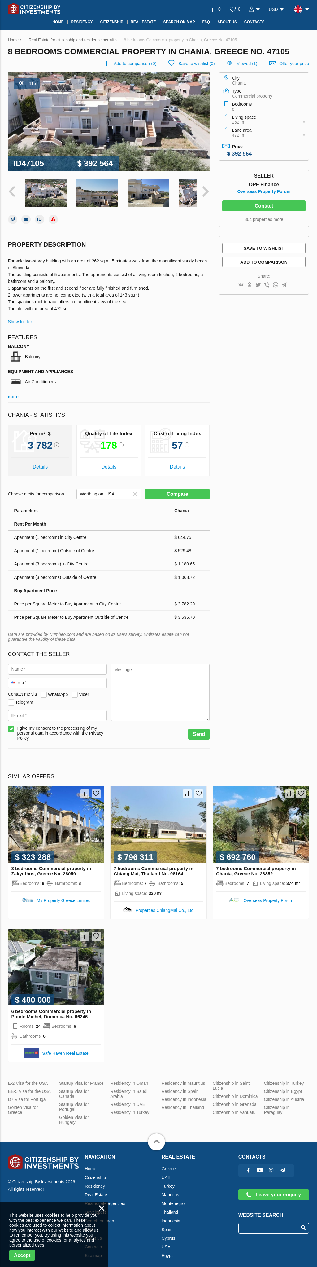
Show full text (21, 317)
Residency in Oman (129, 1078)
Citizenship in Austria (284, 1094)
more (13, 391)
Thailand (170, 1207)
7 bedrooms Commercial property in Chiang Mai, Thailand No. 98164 (153, 866)
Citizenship (95, 1172)
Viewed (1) (247, 63)
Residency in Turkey (129, 1107)
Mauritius (170, 1189)
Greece (169, 1163)
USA (166, 1241)
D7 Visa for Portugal (27, 1094)
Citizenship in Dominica (235, 1091)
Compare (177, 489)
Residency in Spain (180, 1086)
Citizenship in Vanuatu (234, 1107)
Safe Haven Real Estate (65, 1048)
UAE (166, 1172)
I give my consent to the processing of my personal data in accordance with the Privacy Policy (60, 728)
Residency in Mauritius (183, 1078)
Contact (264, 206)
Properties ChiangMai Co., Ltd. (165, 905)
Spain (167, 1224)
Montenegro (173, 1198)
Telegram (24, 697)
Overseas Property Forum (263, 191)
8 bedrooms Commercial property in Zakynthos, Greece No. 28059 (51, 866)
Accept (22, 1255)
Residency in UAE (127, 1099)
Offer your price (294, 63)
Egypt (167, 1250)
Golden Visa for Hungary (74, 1115)
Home (90, 1163)
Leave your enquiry (273, 1189)
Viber (84, 689)
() (135, 63)
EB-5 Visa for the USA (29, 1086)
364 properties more (264, 219)
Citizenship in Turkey (284, 1078)
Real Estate (96, 1189)
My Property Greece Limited (63, 895)
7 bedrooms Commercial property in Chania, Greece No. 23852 (256, 866)
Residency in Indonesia (184, 1094)
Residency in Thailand (183, 1102)
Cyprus (168, 1233)
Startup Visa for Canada (74, 1089)
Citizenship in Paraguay (276, 1105)
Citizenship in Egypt (283, 1086)
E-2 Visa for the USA (28, 1078)
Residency (95, 1181)
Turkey (168, 1181)
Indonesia (171, 1215)
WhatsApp (58, 689)
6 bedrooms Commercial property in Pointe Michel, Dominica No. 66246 (51, 1009)
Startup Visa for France (81, 1078)
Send (199, 729)
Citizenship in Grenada (235, 1099)
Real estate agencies (105, 1198)
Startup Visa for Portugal (74, 1102)
